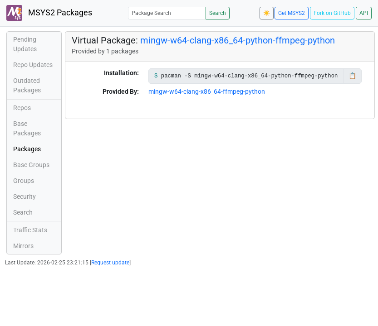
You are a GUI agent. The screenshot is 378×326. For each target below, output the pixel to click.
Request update (110, 262)
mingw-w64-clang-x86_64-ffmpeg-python (206, 91)
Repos (22, 107)
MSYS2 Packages (49, 13)
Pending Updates (25, 44)
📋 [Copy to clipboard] (352, 75)
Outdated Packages (27, 85)
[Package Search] (167, 13)
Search (217, 13)
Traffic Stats (30, 230)
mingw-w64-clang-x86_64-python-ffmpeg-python (237, 40)
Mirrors (23, 245)
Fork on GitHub (332, 13)
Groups (23, 180)
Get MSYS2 (291, 13)
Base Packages (27, 128)
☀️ (266, 13)
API (363, 13)
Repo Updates (33, 64)
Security (24, 196)
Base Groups (31, 164)
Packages (27, 149)
